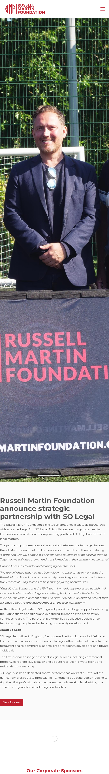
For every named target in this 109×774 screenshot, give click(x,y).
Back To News (12, 702)
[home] (24, 9)
